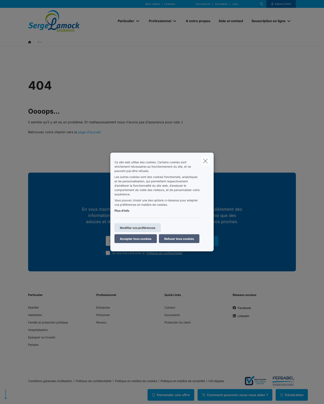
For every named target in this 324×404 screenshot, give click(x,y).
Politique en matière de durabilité (183, 381)
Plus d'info (121, 210)
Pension (33, 344)
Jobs (235, 4)
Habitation (35, 315)
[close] (205, 161)
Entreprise (103, 307)
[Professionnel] (158, 20)
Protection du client (177, 322)
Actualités (221, 4)
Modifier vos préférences (137, 228)
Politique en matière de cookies (136, 381)
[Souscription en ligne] (267, 20)
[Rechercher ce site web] (261, 4)
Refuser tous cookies (179, 238)
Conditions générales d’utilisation (50, 381)
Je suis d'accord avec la (149, 253)
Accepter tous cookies (135, 238)
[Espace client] (281, 4)
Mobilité (33, 307)
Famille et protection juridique (48, 322)
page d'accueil (89, 132)
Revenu (101, 322)
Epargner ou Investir (41, 337)
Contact (169, 307)
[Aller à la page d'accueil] (69, 21)
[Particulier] (124, 20)
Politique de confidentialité (164, 253)
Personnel (103, 315)
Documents (203, 4)
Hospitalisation (38, 330)
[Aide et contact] (230, 20)
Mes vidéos (152, 4)
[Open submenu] (138, 21)
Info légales (216, 381)
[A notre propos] (198, 20)
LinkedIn (169, 4)
